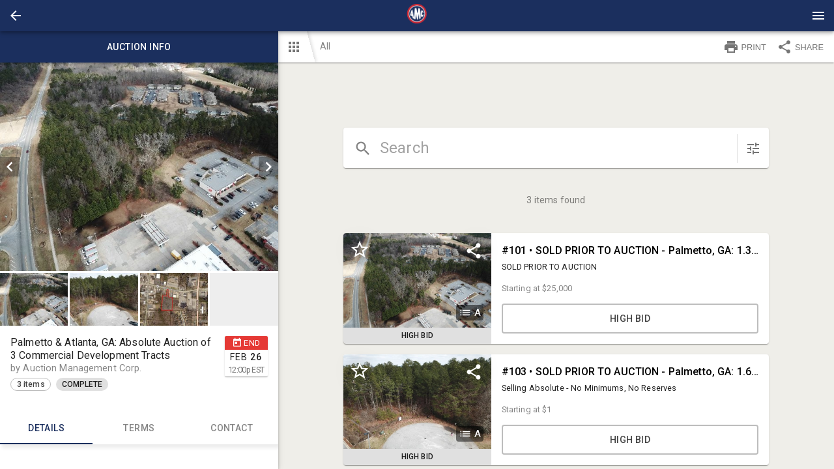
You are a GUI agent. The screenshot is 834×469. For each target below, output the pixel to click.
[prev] (10, 167)
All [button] (325, 46)
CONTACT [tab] (231, 428)
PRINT (744, 47)
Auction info (139, 47)
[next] (268, 167)
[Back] (15, 15)
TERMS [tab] (139, 428)
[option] (139, 167)
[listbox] (139, 167)
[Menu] (818, 15)
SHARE (800, 47)
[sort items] (753, 148)
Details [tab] (46, 428)
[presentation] (417, 15)
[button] (15, 15)
